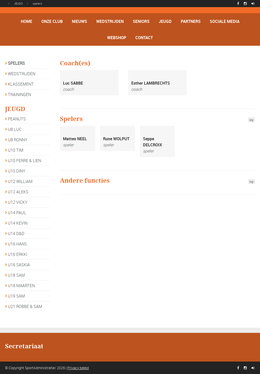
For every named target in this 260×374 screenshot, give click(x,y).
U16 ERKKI (17, 254)
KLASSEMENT (21, 84)
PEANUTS (17, 119)
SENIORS (141, 21)
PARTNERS (191, 21)
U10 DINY (16, 171)
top (251, 119)
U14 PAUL (17, 212)
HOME (26, 21)
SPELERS (16, 63)
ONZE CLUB (52, 21)
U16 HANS (17, 244)
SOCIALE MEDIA (224, 21)
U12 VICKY (17, 202)
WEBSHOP (116, 37)
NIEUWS (79, 21)
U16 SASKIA (19, 265)
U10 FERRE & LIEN (24, 160)
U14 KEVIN (17, 223)
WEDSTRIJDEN (110, 21)
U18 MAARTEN (21, 285)
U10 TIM (15, 150)
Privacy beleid (78, 367)
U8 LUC (15, 129)
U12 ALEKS (18, 192)
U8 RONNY (17, 140)
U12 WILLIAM (20, 181)
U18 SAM (16, 275)
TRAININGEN (19, 94)
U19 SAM (16, 296)
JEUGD (165, 21)
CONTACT (144, 37)
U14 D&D (16, 233)
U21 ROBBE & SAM (25, 306)
